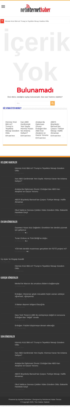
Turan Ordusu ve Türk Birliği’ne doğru (31, 238)
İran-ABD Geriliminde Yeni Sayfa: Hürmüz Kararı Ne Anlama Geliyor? (27, 127)
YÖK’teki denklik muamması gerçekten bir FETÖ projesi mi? (41, 249)
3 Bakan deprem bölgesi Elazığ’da (29, 304)
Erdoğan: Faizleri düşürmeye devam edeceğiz (34, 325)
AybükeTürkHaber (24, 399)
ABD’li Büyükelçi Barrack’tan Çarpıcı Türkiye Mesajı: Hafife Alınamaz (57, 127)
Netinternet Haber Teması (51, 399)
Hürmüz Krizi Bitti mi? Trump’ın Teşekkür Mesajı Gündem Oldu (27, 21)
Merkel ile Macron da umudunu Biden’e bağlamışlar (37, 283)
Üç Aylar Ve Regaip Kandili (12, 259)
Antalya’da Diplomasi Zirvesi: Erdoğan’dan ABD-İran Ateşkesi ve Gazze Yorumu (42, 128)
